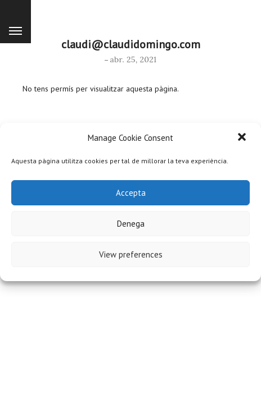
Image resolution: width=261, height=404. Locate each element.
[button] (243, 138)
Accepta (131, 192)
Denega (131, 223)
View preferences (131, 254)
